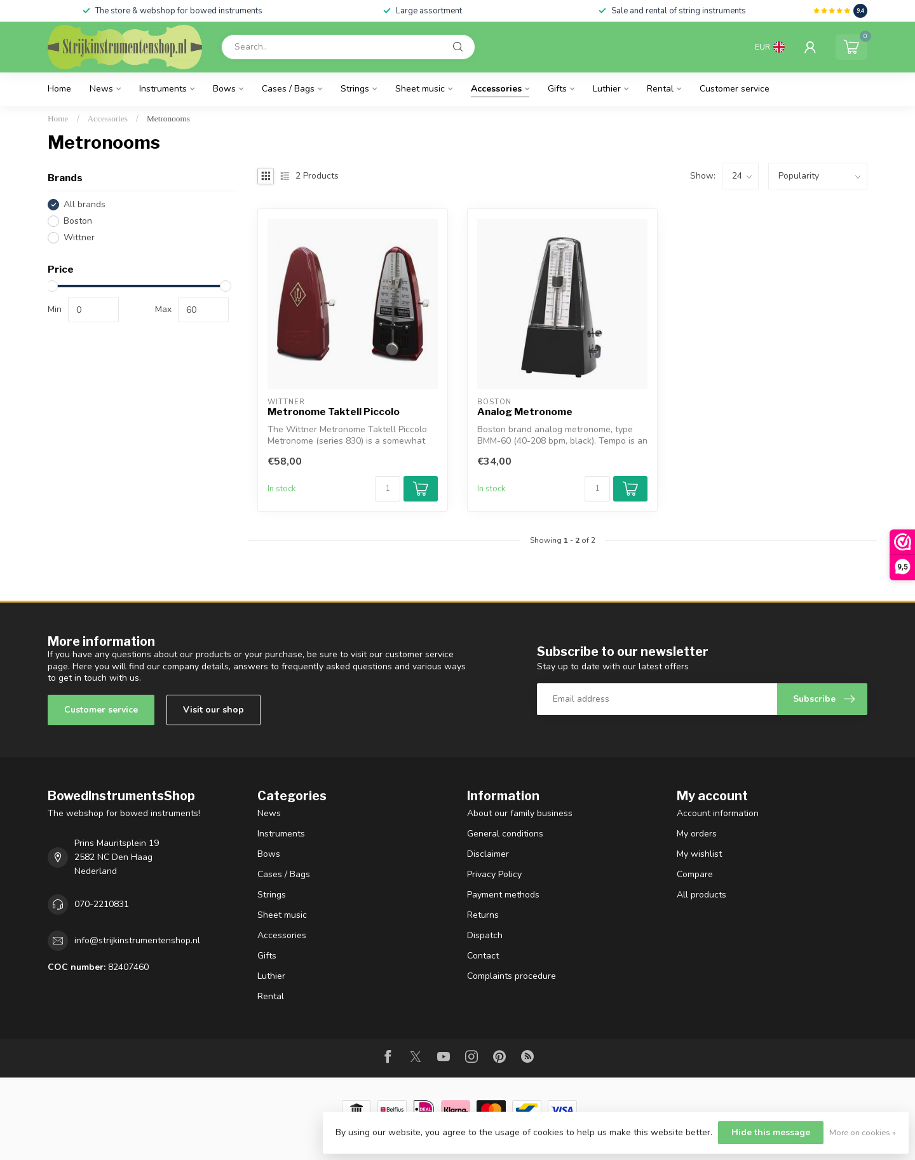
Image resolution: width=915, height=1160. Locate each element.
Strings (355, 89)
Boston (78, 221)
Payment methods (503, 895)
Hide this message (770, 1132)
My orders (697, 834)
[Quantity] (387, 489)
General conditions (505, 834)
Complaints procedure (511, 976)
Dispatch (485, 935)
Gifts (557, 89)
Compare (695, 874)
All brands (84, 204)
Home (59, 89)
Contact (483, 956)
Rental (660, 89)
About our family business (520, 813)
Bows (224, 89)
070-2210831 (101, 904)
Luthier (607, 89)
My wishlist (699, 854)
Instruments (163, 89)
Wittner (79, 237)
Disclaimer (488, 854)
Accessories (496, 89)
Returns (483, 915)
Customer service (734, 89)
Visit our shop (213, 710)
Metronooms (168, 118)
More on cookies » (862, 1132)
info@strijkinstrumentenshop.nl (137, 940)
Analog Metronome (525, 412)
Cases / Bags (288, 89)
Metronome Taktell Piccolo (334, 412)
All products (701, 895)
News (101, 89)
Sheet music (420, 89)
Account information (718, 813)
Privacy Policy (494, 874)
